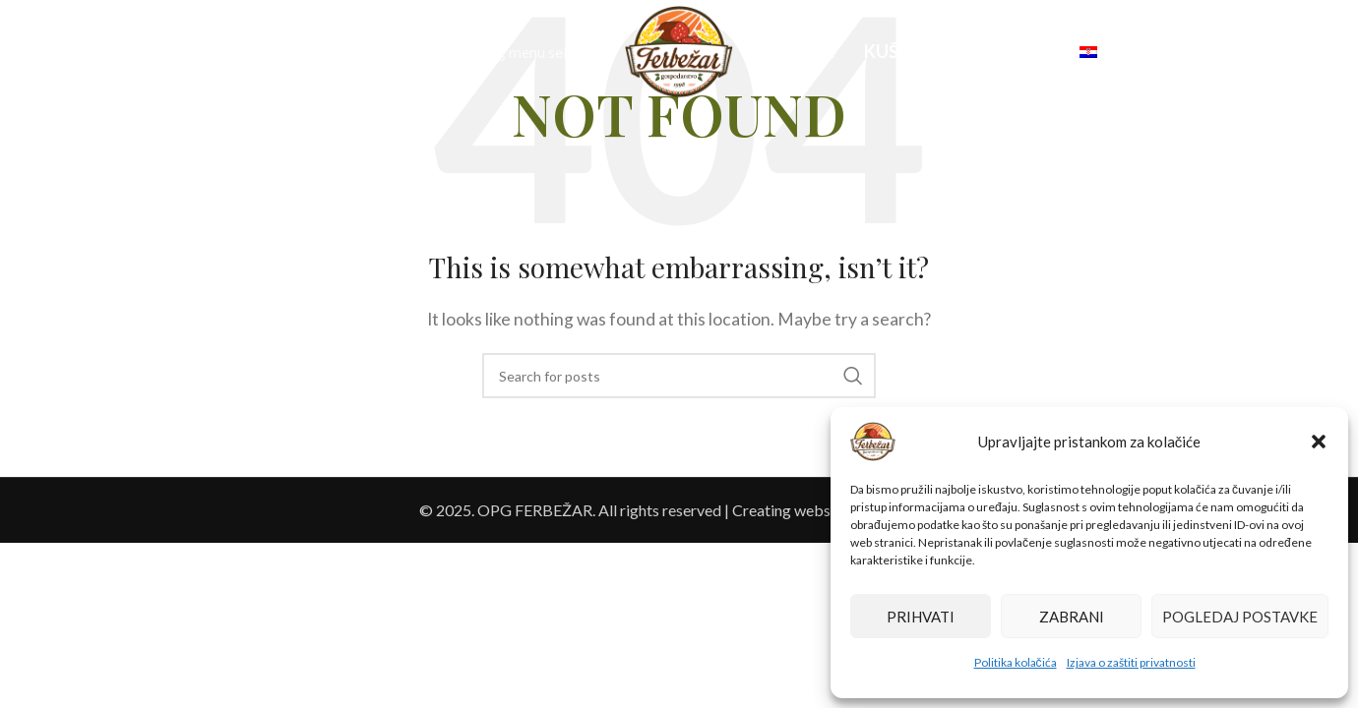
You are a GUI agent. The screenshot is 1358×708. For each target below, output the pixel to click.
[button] (1318, 441)
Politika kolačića (1015, 662)
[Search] (59, 52)
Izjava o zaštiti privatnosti (1131, 662)
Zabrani (1071, 616)
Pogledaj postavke (1240, 616)
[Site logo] (679, 49)
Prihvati (921, 616)
